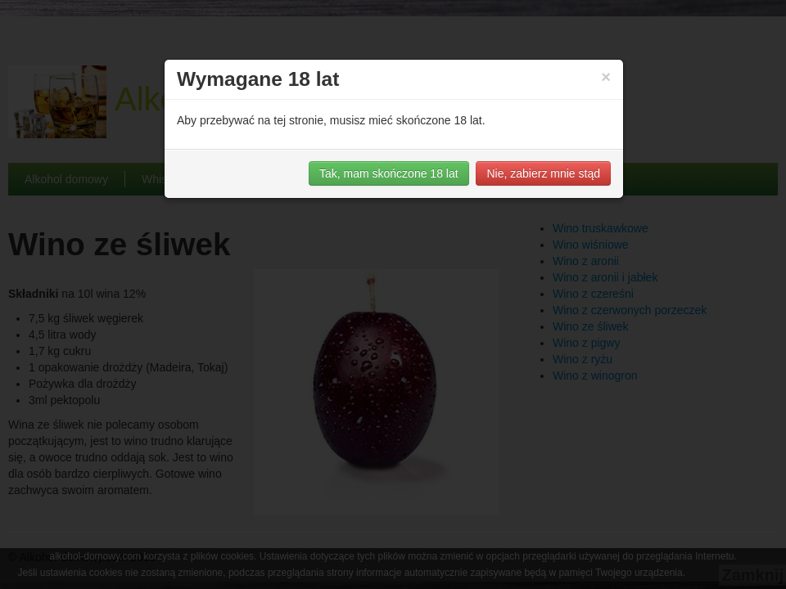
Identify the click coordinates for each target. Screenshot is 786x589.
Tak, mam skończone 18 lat (388, 173)
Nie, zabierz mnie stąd (543, 173)
